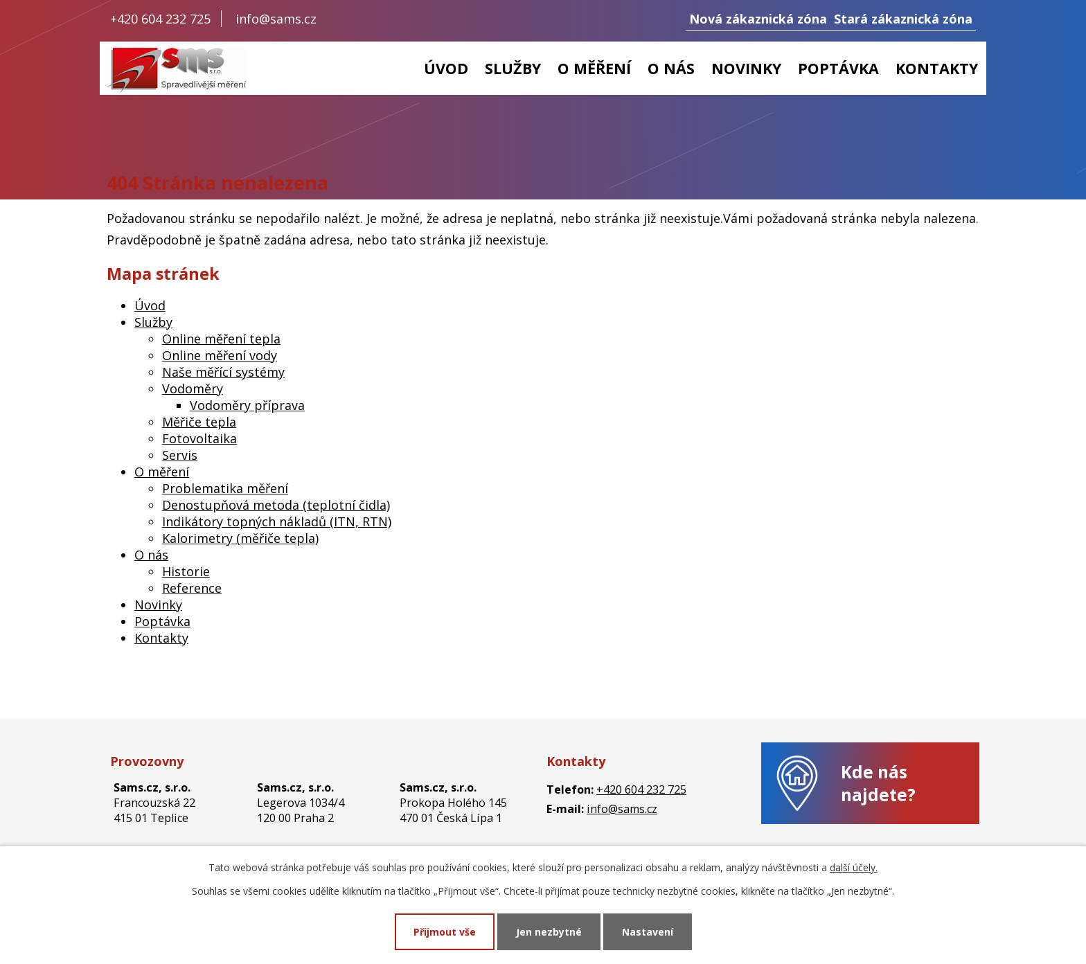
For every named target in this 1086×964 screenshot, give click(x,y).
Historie (186, 571)
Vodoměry (192, 388)
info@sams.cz (276, 18)
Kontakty (937, 68)
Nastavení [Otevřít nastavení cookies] (647, 931)
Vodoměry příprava (247, 405)
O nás (671, 68)
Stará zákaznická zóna (903, 18)
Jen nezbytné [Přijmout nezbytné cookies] (549, 931)
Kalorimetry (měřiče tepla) (240, 538)
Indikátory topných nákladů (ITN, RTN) (276, 521)
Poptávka (838, 68)
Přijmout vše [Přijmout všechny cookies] (444, 931)
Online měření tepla (221, 338)
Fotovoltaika (199, 438)
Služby (513, 68)
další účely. (854, 867)
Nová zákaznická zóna (758, 18)
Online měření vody (219, 355)
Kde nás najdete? (878, 783)
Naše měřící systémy (223, 372)
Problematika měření (225, 488)
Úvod (446, 68)
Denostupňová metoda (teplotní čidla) (276, 505)
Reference (192, 588)
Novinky (746, 68)
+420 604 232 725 (160, 18)
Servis (179, 455)
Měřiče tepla (199, 421)
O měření (594, 68)
